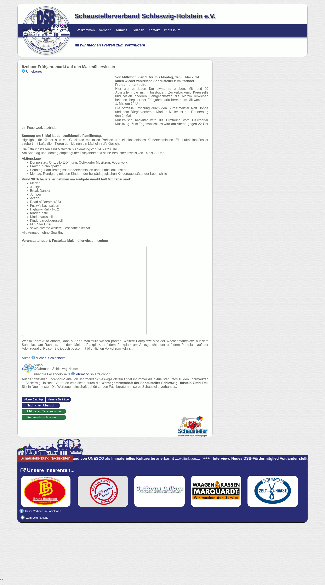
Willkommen (86, 30)
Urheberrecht (33, 71)
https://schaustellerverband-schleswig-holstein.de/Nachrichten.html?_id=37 (67, 411)
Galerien (138, 30)
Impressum (172, 30)
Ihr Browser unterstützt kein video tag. (67, 99)
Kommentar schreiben (44, 417)
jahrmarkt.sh (82, 374)
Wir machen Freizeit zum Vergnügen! (110, 45)
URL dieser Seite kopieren (44, 411)
